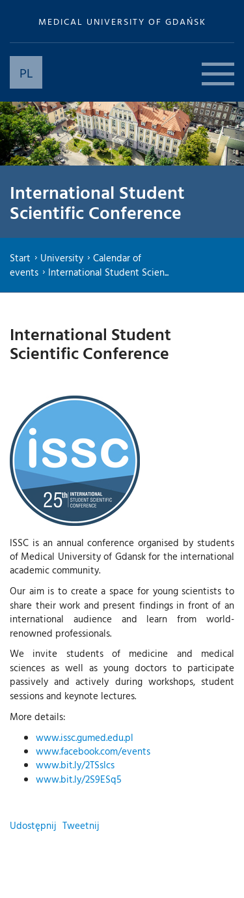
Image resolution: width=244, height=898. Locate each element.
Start (20, 257)
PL (26, 72)
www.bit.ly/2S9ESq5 (79, 779)
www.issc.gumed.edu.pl (84, 737)
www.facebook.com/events (93, 751)
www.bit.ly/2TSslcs (75, 764)
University (61, 257)
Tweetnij (80, 825)
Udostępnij (33, 825)
